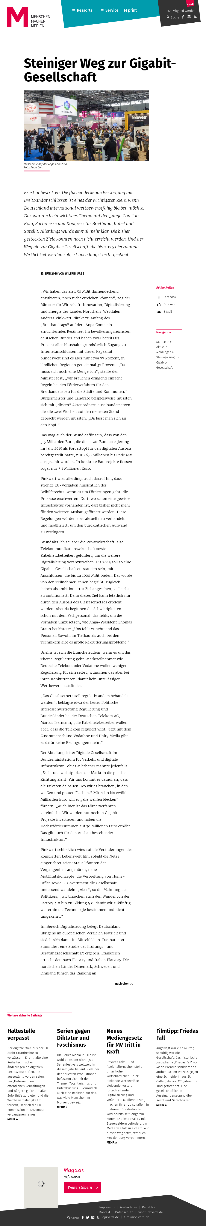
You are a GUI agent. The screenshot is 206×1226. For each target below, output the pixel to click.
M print (130, 10)
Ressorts (84, 10)
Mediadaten (128, 1207)
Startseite (162, 342)
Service (111, 10)
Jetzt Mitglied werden (180, 11)
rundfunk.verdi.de (150, 1212)
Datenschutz (124, 1212)
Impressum (107, 1207)
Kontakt (104, 1212)
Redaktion (149, 1207)
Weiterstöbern (80, 1187)
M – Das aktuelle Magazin (84, 1166)
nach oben (122, 983)
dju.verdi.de (110, 1217)
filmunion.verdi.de (137, 1217)
